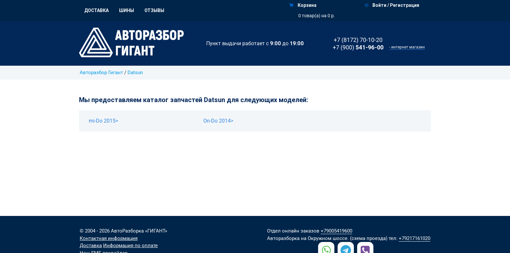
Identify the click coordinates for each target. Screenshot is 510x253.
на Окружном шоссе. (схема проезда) (344, 238)
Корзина (302, 5)
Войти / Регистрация (391, 5)
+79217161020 (414, 238)
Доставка (96, 10)
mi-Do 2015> (103, 121)
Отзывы (154, 10)
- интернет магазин (407, 47)
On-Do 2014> (218, 121)
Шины (126, 10)
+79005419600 (336, 231)
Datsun (135, 72)
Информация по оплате (130, 245)
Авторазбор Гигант (101, 72)
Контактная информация (109, 238)
